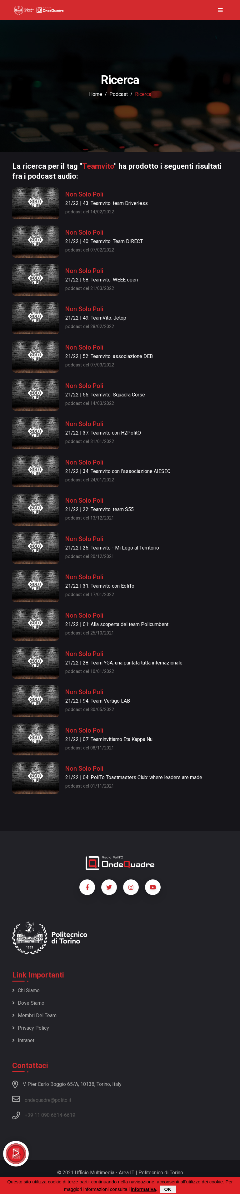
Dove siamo (28, 1003)
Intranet (23, 1040)
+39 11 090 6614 (43, 1115)
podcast (118, 94)
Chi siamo (26, 990)
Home (95, 94)
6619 (69, 1115)
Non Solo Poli (84, 194)
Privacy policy (30, 1028)
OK (168, 1189)
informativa (143, 1189)
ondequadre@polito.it (41, 1099)
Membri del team (34, 1015)
